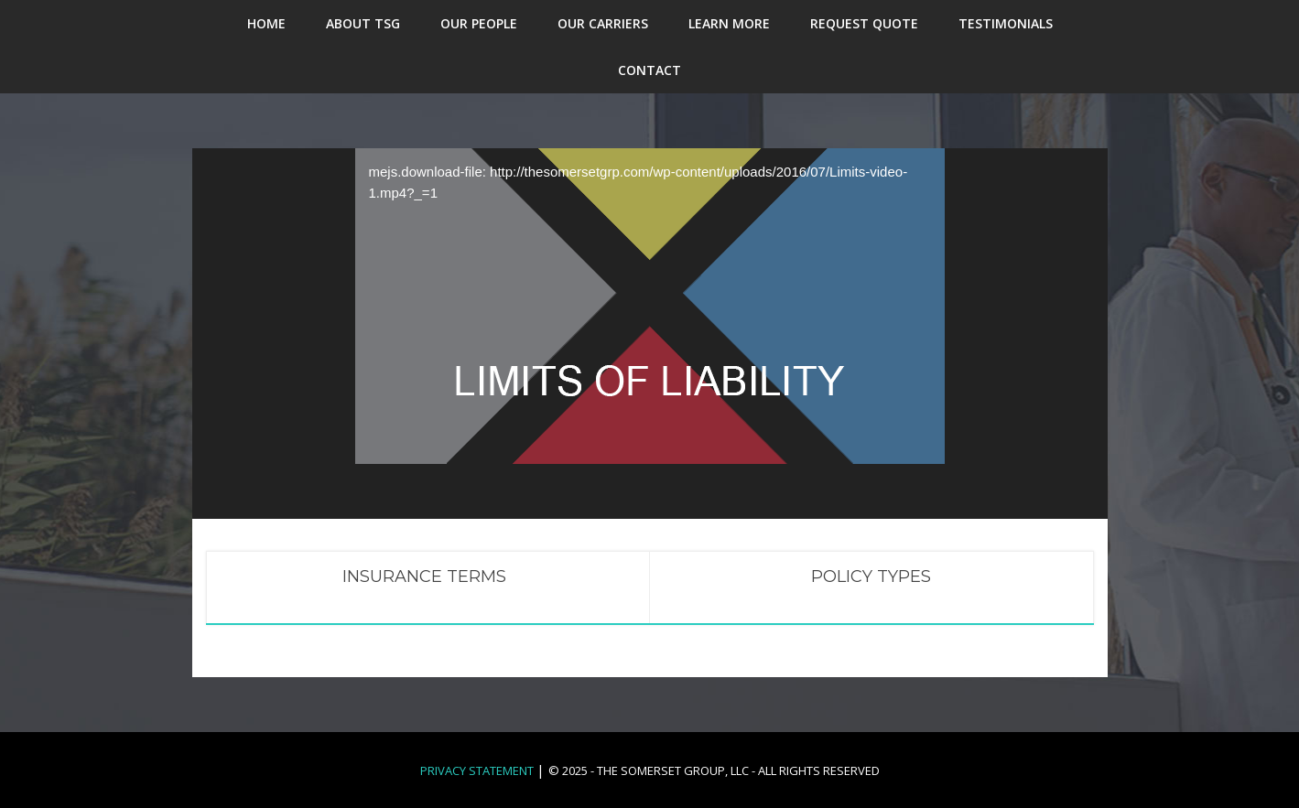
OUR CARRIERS (602, 23)
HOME (266, 23)
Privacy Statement (477, 770)
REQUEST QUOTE (864, 23)
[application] (650, 296)
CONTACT (649, 70)
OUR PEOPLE (478, 23)
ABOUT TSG (363, 23)
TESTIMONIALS (1005, 23)
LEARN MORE (729, 23)
